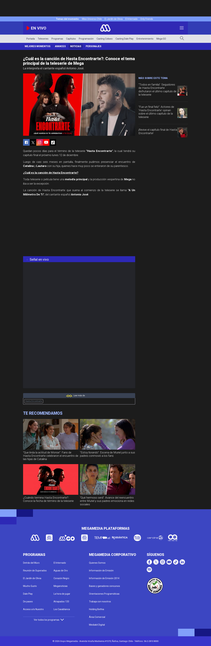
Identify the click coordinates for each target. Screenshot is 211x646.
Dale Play (28, 593)
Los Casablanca (62, 609)
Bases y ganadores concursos (104, 586)
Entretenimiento (144, 38)
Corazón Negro (61, 578)
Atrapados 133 (61, 601)
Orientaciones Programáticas (104, 593)
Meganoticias (61, 586)
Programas (57, 38)
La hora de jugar (62, 593)
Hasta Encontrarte (33, 401)
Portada (30, 38)
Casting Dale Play (125, 38)
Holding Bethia (96, 609)
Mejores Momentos (37, 46)
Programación (86, 38)
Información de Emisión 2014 (104, 578)
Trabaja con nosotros (100, 601)
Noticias (75, 46)
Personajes (93, 46)
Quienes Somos (97, 562)
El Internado (131, 19)
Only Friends (146, 19)
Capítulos (71, 38)
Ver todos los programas (49, 619)
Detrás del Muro (31, 562)
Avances (60, 46)
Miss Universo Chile (92, 19)
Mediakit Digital (97, 624)
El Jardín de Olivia (114, 19)
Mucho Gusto (30, 586)
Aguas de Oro (61, 570)
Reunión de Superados (35, 570)
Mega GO (161, 38)
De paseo (28, 601)
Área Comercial (97, 617)
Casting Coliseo (105, 38)
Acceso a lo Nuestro (33, 609)
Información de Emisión (101, 570)
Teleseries (43, 38)
